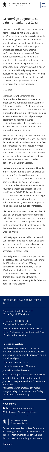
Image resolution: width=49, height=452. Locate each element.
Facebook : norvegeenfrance (18, 408)
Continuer (8, 444)
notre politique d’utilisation (29, 438)
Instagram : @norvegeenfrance (20, 412)
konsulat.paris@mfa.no (23, 366)
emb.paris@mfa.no (21, 324)
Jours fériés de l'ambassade (16, 370)
